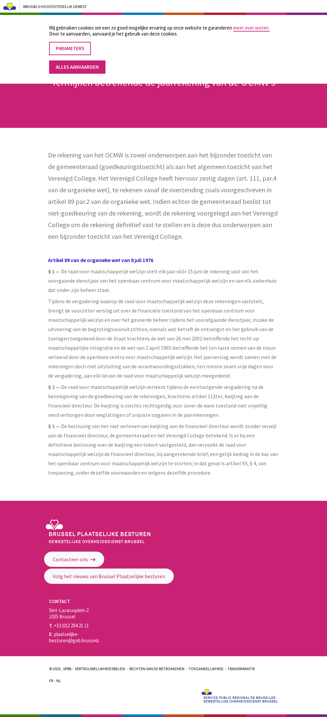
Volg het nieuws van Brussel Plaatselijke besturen (109, 576)
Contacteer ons (74, 559)
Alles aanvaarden (77, 64)
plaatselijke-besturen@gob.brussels (74, 637)
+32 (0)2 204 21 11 (69, 625)
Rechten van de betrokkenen (156, 668)
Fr (51, 680)
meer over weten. (251, 25)
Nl (58, 680)
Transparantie (241, 668)
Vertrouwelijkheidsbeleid (100, 668)
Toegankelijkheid (206, 668)
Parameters (70, 45)
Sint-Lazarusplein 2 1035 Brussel (69, 613)
